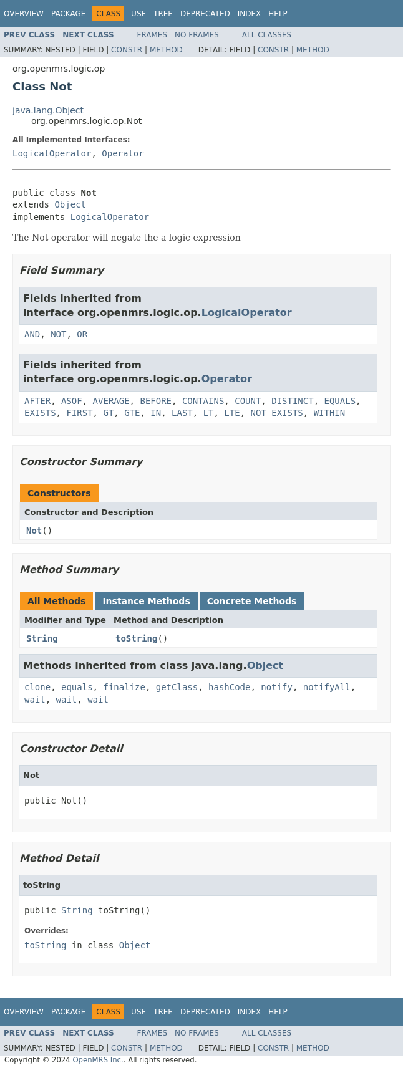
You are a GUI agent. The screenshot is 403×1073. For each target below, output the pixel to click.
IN (155, 413)
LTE (232, 413)
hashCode (229, 687)
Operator (122, 153)
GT (108, 413)
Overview (24, 13)
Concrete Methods (252, 601)
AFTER (37, 401)
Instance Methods (146, 601)
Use (138, 13)
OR (82, 334)
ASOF (71, 401)
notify (277, 687)
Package (68, 13)
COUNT (248, 401)
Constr (126, 50)
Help (278, 13)
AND (32, 334)
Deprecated (205, 13)
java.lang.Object (48, 110)
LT (208, 413)
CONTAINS (203, 401)
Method (166, 50)
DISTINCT (292, 401)
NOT (58, 334)
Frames (152, 35)
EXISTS (40, 413)
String (42, 638)
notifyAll (327, 687)
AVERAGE (111, 401)
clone (37, 687)
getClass (177, 687)
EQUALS (340, 401)
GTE (132, 413)
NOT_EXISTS (277, 413)
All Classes (266, 35)
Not (34, 531)
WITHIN (330, 413)
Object (70, 204)
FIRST (79, 413)
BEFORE (156, 401)
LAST (182, 413)
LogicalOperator (51, 153)
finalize (124, 687)
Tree (163, 13)
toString (136, 638)
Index (249, 13)
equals (77, 687)
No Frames (197, 35)
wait (35, 700)
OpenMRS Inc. (97, 1060)
